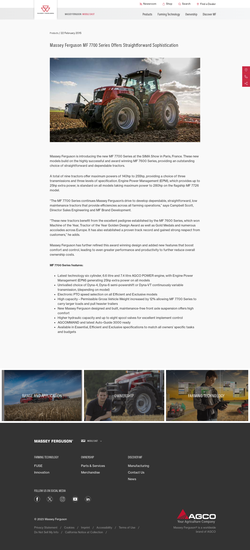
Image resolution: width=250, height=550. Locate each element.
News (132, 479)
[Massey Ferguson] (45, 10)
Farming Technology (169, 14)
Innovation (41, 472)
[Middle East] (91, 441)
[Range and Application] (43, 395)
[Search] (184, 4)
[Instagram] (62, 499)
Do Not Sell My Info (46, 532)
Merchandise (90, 472)
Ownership (191, 14)
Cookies (69, 527)
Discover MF (209, 14)
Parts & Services (93, 466)
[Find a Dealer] (206, 4)
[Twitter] (50, 499)
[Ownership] (125, 395)
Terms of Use (127, 527)
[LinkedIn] (88, 499)
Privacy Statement (45, 527)
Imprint (85, 527)
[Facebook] (37, 499)
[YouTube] (75, 499)
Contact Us (136, 472)
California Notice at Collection (84, 532)
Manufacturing (138, 466)
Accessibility (104, 527)
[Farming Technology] (207, 395)
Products (147, 14)
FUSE (38, 466)
